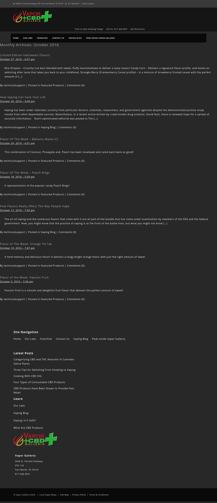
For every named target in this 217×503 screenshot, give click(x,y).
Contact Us (58, 38)
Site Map (64, 494)
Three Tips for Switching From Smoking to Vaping (44, 369)
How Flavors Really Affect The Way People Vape (34, 206)
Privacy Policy (79, 494)
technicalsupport (14, 85)
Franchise (42, 38)
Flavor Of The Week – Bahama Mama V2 (29, 139)
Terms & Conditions (99, 494)
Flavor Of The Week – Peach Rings (25, 172)
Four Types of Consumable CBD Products (39, 382)
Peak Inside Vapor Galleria (100, 38)
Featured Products (52, 85)
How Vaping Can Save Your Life (23, 97)
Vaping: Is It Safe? (25, 420)
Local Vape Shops (48, 494)
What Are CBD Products (28, 427)
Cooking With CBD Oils (28, 376)
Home (16, 38)
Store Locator (88, 4)
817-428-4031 (72, 4)
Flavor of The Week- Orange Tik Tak (26, 244)
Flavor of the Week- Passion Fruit (24, 277)
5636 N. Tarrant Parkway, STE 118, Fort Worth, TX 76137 (39, 4)
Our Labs (28, 38)
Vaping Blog (75, 38)
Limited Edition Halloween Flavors (25, 55)
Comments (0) (76, 85)
